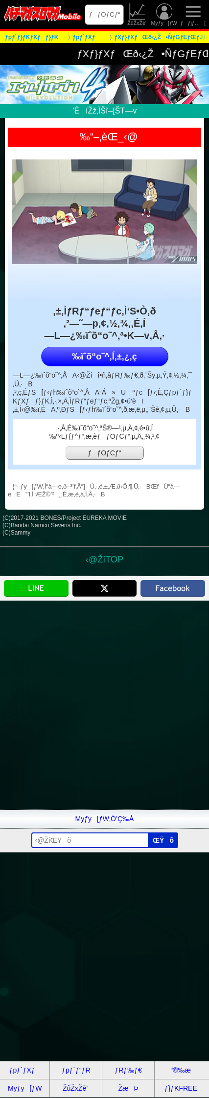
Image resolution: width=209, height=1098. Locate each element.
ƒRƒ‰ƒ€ (128, 1070)
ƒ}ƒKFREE (180, 1088)
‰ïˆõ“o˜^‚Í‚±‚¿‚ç (104, 356)
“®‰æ (181, 1070)
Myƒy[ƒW (164, 14)
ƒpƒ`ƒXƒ (25, 1070)
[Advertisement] (104, 705)
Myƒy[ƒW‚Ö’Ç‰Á (104, 819)
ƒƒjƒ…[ (193, 14)
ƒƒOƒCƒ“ (104, 14)
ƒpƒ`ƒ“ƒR (76, 1070)
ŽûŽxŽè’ (137, 14)
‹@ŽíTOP (104, 559)
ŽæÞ (128, 1088)
